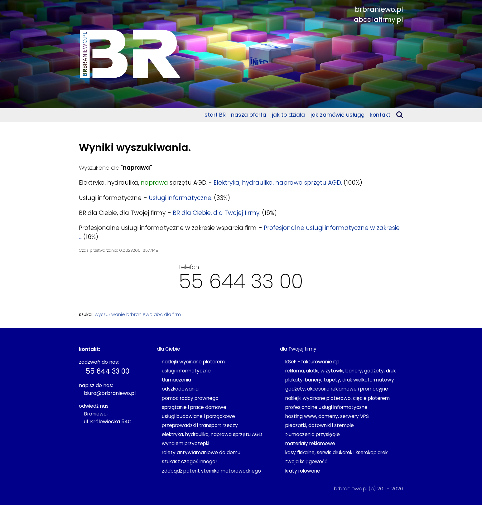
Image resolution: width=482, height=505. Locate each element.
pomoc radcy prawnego (190, 398)
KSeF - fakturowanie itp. (312, 361)
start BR (215, 115)
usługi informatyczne (186, 370)
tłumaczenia (176, 379)
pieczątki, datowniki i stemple (319, 425)
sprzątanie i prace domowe (194, 407)
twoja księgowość (306, 461)
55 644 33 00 (241, 281)
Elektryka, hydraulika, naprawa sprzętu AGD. (278, 182)
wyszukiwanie (110, 314)
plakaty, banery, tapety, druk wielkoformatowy (339, 379)
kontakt (380, 115)
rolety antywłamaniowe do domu (201, 452)
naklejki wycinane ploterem (193, 361)
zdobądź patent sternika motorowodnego (211, 471)
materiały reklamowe (310, 443)
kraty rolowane (302, 471)
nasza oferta (248, 115)
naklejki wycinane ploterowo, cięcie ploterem (337, 398)
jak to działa (288, 115)
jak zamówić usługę (337, 115)
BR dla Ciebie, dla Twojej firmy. (216, 213)
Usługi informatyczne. (180, 198)
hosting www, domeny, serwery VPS (327, 416)
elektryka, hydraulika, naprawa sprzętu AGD (212, 434)
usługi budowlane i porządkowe (198, 416)
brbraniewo (139, 314)
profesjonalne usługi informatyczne (326, 407)
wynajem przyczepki (185, 443)
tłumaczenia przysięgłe (312, 434)
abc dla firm (167, 314)
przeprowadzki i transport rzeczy (200, 425)
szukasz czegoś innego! (189, 461)
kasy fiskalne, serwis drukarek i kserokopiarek (336, 452)
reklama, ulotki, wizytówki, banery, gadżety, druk (340, 370)
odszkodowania (180, 389)
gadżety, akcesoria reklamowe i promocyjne (336, 389)
